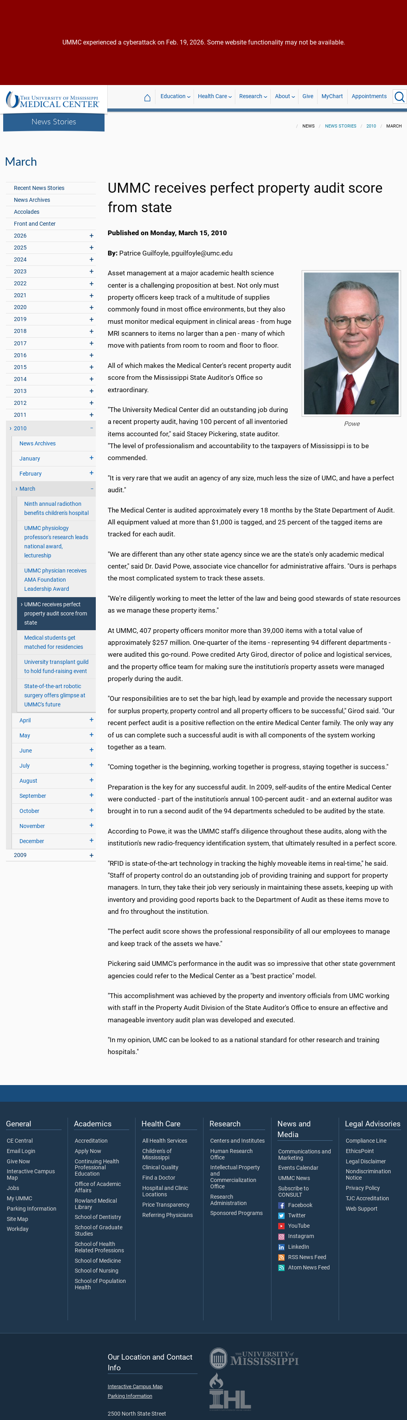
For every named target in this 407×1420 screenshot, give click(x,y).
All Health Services (164, 1136)
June (25, 746)
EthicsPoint (360, 1146)
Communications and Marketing (304, 1150)
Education (173, 96)
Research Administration (228, 1195)
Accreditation (91, 1136)
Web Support (362, 1204)
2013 (20, 386)
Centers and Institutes (237, 1136)
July (24, 761)
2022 (20, 278)
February (30, 469)
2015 (20, 362)
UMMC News (294, 1173)
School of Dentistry (98, 1212)
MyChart (332, 96)
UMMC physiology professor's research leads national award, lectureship (56, 537)
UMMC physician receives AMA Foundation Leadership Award (55, 575)
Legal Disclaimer (366, 1157)
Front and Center (35, 219)
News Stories (53, 121)
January (29, 454)
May (24, 730)
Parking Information (31, 1204)
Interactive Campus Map (31, 1170)
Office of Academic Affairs (98, 1182)
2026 (20, 231)
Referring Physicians (167, 1210)
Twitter (292, 1211)
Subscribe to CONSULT (293, 1187)
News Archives (32, 195)
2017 (20, 338)
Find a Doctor (158, 1173)
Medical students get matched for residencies (53, 638)
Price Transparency (166, 1200)
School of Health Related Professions (99, 1242)
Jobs (13, 1183)
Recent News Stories (39, 183)
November (32, 821)
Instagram (296, 1231)
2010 (371, 121)
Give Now (18, 1157)
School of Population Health (100, 1279)
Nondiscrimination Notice (368, 1170)
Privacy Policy (363, 1183)
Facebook (295, 1201)
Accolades (26, 207)
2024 (20, 254)
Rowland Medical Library (96, 1199)
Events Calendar (298, 1163)
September (32, 791)
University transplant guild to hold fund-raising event (56, 662)
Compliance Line (366, 1136)
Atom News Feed (304, 1263)
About (282, 96)
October (29, 806)
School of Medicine (98, 1256)
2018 (20, 326)
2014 (20, 374)
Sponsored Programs (236, 1208)
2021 (20, 290)
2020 (20, 302)
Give (307, 96)
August (28, 776)
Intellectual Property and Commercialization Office (235, 1172)
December (31, 836)
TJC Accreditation (367, 1194)
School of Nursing (96, 1266)
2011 (20, 410)
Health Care (212, 96)
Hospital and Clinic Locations (165, 1186)
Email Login (21, 1146)
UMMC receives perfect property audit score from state (55, 608)
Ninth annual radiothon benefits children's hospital (56, 504)
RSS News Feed (302, 1253)
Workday (18, 1224)
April (25, 715)
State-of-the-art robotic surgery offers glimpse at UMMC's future (54, 690)
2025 (20, 243)
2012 (20, 398)
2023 (20, 266)
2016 (20, 350)
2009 (20, 850)
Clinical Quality (160, 1163)
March (27, 484)
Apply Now (88, 1146)
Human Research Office (231, 1149)
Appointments (369, 96)
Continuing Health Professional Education (97, 1163)
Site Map (17, 1214)
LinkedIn (293, 1242)
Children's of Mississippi (157, 1149)
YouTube (294, 1221)
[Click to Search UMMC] (400, 96)
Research (250, 96)
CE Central (20, 1136)
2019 (20, 314)
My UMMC (19, 1194)
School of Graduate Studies (98, 1226)
